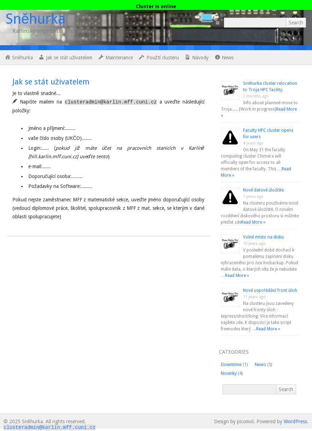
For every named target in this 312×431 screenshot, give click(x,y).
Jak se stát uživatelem (50, 81)
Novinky (229, 373)
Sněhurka (35, 19)
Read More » (253, 222)
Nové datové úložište (263, 190)
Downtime (231, 364)
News (260, 364)
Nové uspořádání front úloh (270, 290)
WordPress (295, 421)
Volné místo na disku (263, 237)
